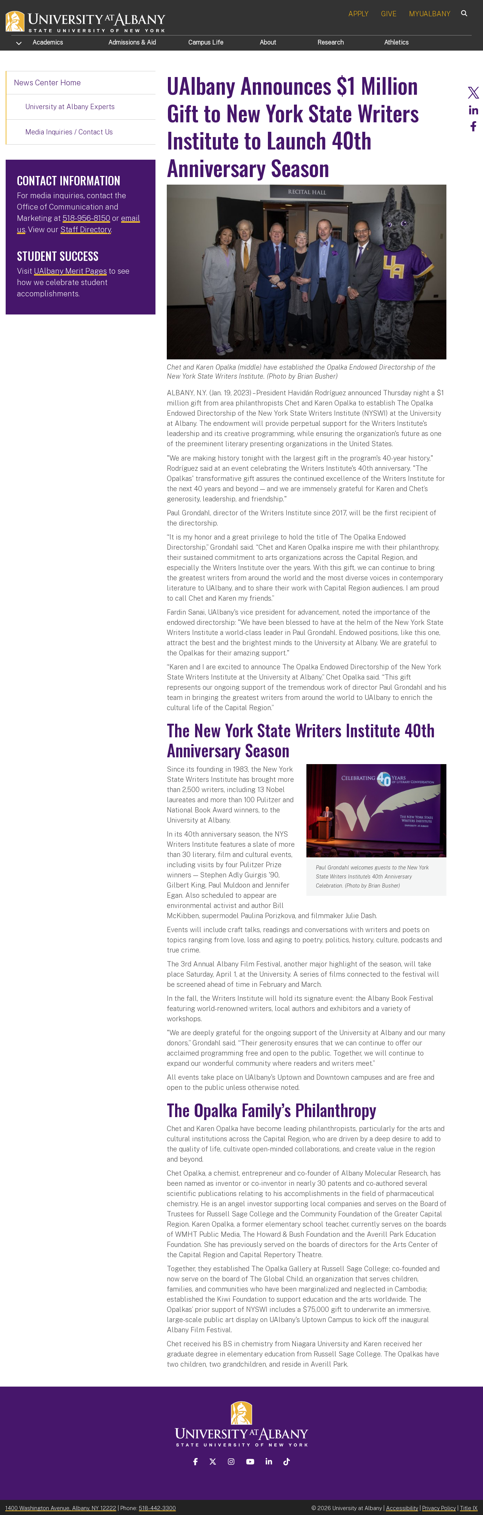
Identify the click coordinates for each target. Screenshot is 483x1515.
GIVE (389, 14)
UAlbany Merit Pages (70, 271)
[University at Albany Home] (86, 21)
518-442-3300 (157, 1507)
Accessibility (402, 1507)
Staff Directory (85, 229)
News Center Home (47, 82)
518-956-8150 (86, 218)
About (268, 42)
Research (330, 42)
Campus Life (205, 42)
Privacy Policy (439, 1507)
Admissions (132, 42)
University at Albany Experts (70, 107)
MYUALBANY (430, 14)
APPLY (358, 14)
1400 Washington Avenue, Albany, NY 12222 (60, 1507)
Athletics (396, 42)
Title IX (469, 1507)
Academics (47, 42)
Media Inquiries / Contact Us (69, 132)
